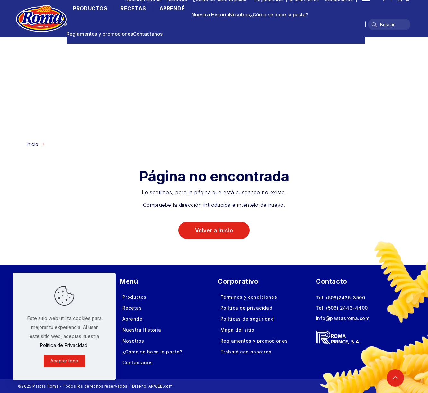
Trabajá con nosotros (245, 351)
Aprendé (132, 319)
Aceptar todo (64, 360)
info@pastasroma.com (342, 318)
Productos (134, 297)
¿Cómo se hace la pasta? (279, 15)
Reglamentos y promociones (100, 34)
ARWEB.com (160, 386)
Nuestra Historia (210, 15)
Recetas (132, 308)
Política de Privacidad (63, 345)
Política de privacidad (246, 308)
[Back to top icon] (395, 378)
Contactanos (148, 34)
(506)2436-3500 (345, 297)
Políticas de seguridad (247, 319)
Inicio (33, 144)
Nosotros (239, 15)
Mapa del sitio (237, 330)
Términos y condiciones (248, 297)
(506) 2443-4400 (347, 308)
